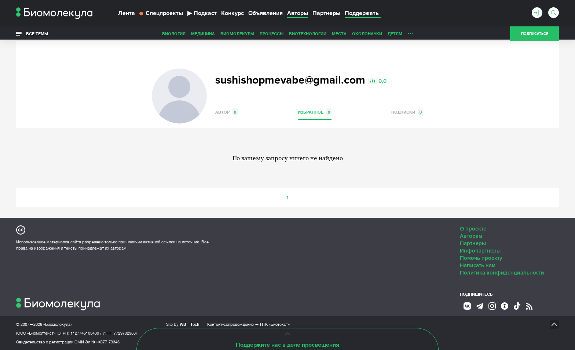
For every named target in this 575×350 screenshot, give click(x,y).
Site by (182, 324)
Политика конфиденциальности (502, 272)
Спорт (391, 33)
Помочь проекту (481, 258)
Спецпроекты (161, 13)
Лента (126, 13)
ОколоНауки (315, 33)
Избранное (315, 111)
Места (287, 33)
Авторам (471, 236)
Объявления (265, 13)
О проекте (473, 228)
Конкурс (232, 13)
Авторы (297, 13)
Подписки (407, 111)
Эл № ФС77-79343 (102, 342)
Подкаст (202, 13)
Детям (343, 33)
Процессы (220, 33)
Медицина (151, 33)
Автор (226, 111)
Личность (367, 33)
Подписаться (534, 34)
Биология (122, 33)
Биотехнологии (256, 33)
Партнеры (326, 13)
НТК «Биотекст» (275, 324)
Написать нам (477, 265)
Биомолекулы (185, 33)
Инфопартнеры (480, 250)
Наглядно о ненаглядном (434, 33)
